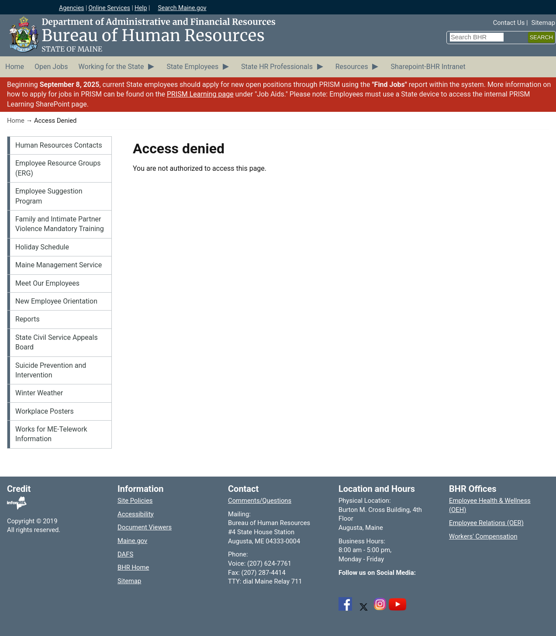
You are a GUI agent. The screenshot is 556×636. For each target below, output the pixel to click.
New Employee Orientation (56, 301)
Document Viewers (144, 527)
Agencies (71, 7)
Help (141, 7)
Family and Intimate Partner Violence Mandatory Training (59, 224)
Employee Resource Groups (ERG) (57, 168)
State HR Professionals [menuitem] (277, 66)
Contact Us (509, 23)
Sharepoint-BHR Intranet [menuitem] (427, 66)
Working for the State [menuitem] (111, 66)
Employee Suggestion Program (49, 196)
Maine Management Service (58, 265)
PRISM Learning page (200, 94)
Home (15, 120)
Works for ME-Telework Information (51, 434)
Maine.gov (132, 541)
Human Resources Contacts (58, 145)
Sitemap (543, 23)
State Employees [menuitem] (192, 66)
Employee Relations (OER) (486, 523)
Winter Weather (39, 393)
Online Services (109, 7)
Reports (27, 319)
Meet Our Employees (47, 283)
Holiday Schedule (42, 247)
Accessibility (135, 514)
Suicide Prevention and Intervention (50, 370)
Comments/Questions (259, 501)
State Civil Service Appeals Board (56, 342)
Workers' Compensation (483, 536)
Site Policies (134, 501)
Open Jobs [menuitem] (51, 66)
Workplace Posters (44, 411)
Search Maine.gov (182, 7)
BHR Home (133, 567)
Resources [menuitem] (351, 66)
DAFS (125, 554)
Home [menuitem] (14, 66)
